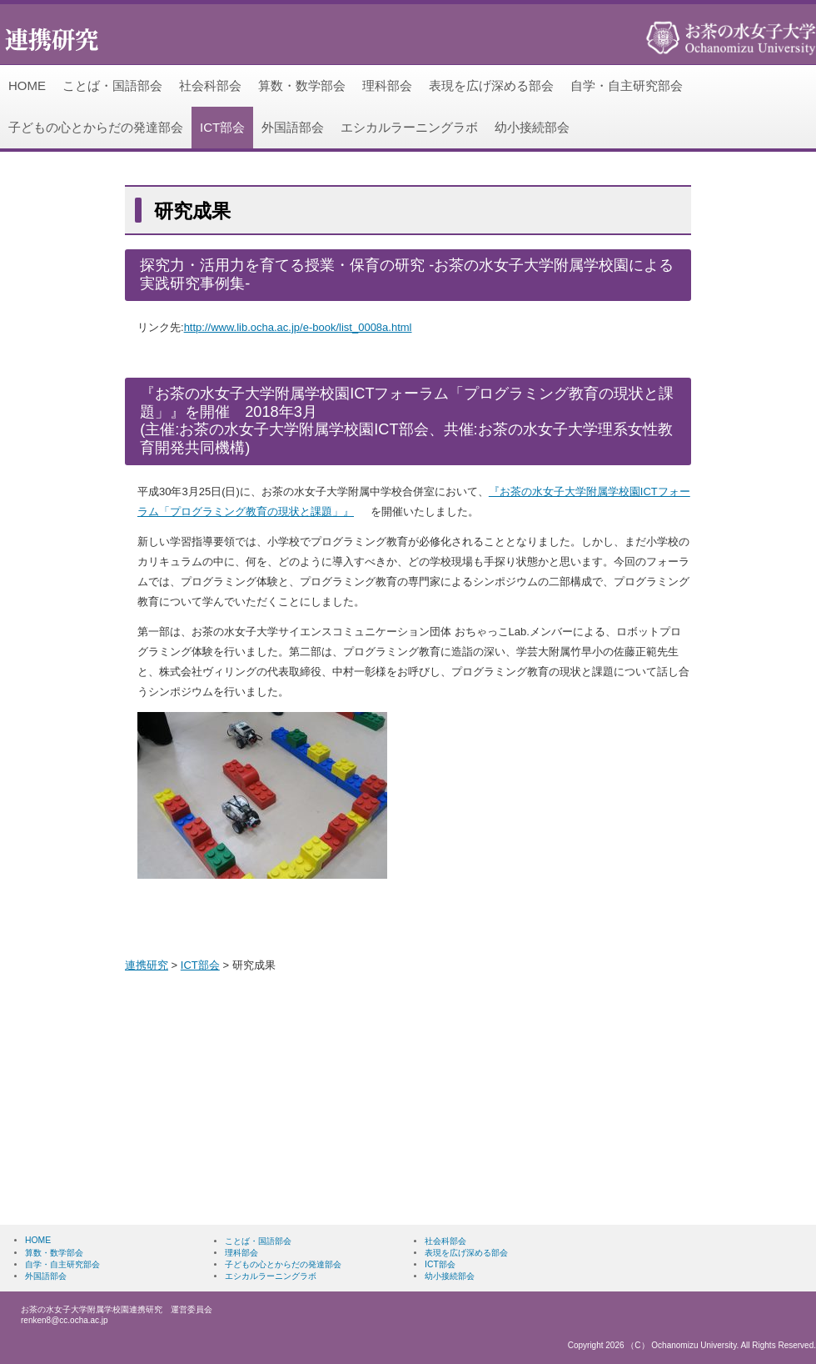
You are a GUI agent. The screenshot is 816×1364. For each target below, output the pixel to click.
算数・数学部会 (302, 85)
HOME (27, 85)
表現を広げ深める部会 (491, 85)
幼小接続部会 (532, 127)
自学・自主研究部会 (626, 85)
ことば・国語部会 (112, 85)
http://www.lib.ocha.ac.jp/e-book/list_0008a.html (298, 327)
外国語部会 (292, 127)
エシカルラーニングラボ (409, 127)
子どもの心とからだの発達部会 (95, 127)
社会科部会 (210, 85)
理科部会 (387, 85)
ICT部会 (222, 127)
